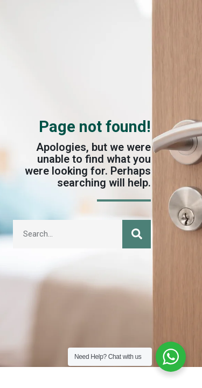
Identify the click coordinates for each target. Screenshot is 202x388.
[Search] (136, 234)
